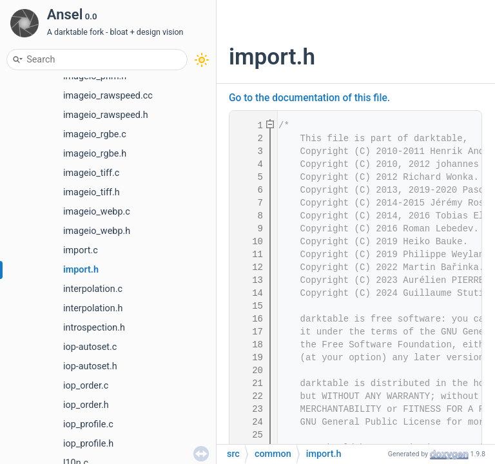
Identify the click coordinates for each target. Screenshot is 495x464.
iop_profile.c (88, 424)
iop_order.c (85, 385)
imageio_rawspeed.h (105, 115)
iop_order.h (86, 405)
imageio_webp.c (96, 211)
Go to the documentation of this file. (309, 98)
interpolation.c (92, 289)
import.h (81, 269)
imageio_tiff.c (91, 173)
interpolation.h (92, 308)
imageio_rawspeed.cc (108, 95)
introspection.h (94, 327)
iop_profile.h (88, 443)
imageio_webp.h (96, 231)
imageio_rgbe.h (94, 153)
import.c (80, 250)
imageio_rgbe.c (94, 134)
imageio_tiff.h (91, 192)
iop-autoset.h (90, 366)
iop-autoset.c (90, 347)
